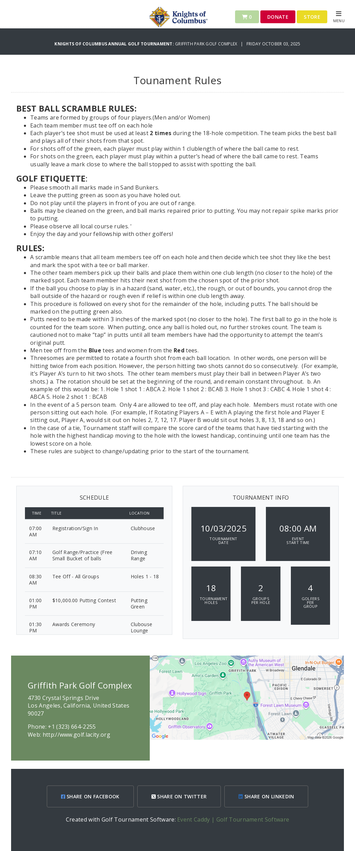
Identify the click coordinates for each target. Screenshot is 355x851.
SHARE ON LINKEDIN (266, 796)
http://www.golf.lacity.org (76, 734)
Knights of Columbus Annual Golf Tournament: (114, 44)
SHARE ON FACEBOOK (90, 796)
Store (312, 17)
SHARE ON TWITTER (179, 796)
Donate (277, 17)
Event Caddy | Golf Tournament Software (233, 819)
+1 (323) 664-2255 (72, 726)
